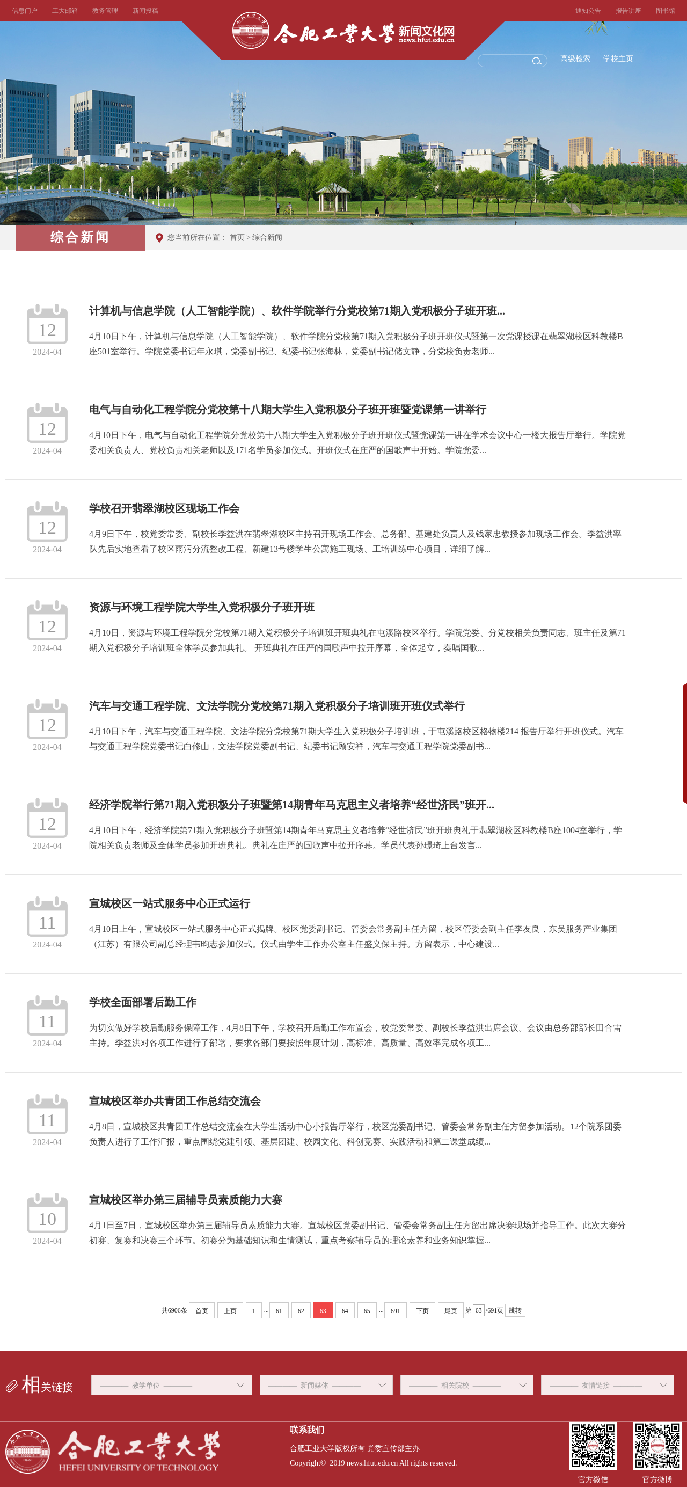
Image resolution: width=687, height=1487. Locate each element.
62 (301, 1311)
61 (279, 1311)
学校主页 (618, 59)
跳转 (515, 1310)
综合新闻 (267, 238)
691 (395, 1311)
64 (345, 1311)
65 (367, 1311)
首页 (237, 238)
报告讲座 (628, 10)
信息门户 (25, 10)
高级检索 (575, 59)
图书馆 (665, 10)
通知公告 (588, 10)
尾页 (450, 1311)
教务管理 (105, 10)
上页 (230, 1311)
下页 (422, 1311)
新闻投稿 (145, 10)
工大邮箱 (65, 10)
